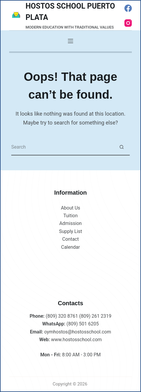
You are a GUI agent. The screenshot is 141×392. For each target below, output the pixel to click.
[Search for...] (62, 147)
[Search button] (121, 147)
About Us (70, 208)
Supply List (70, 231)
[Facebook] (128, 8)
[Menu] (70, 41)
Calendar (70, 247)
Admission (70, 223)
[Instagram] (128, 23)
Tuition (70, 215)
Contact (70, 239)
